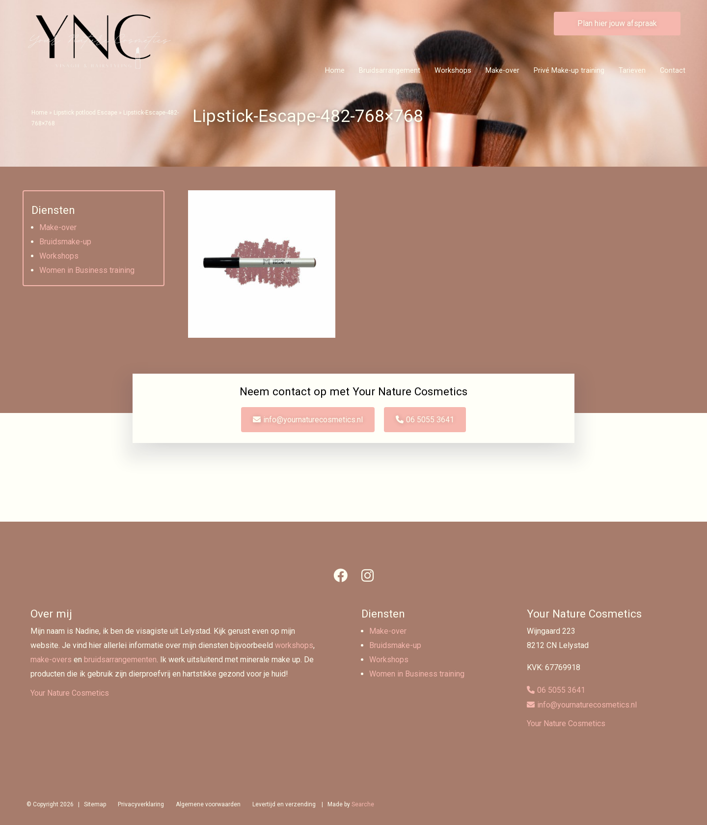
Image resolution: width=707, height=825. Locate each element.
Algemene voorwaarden (208, 804)
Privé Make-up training (569, 70)
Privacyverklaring (141, 804)
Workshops (453, 70)
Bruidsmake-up (65, 241)
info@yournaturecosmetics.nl (313, 419)
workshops (294, 645)
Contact (672, 70)
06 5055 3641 (431, 419)
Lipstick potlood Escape (85, 112)
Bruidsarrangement (389, 70)
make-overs (51, 659)
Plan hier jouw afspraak (617, 23)
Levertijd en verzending (284, 804)
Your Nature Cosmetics (69, 693)
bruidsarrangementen (120, 659)
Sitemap (95, 804)
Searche (363, 804)
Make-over (502, 70)
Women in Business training (87, 270)
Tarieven (632, 70)
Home (335, 70)
